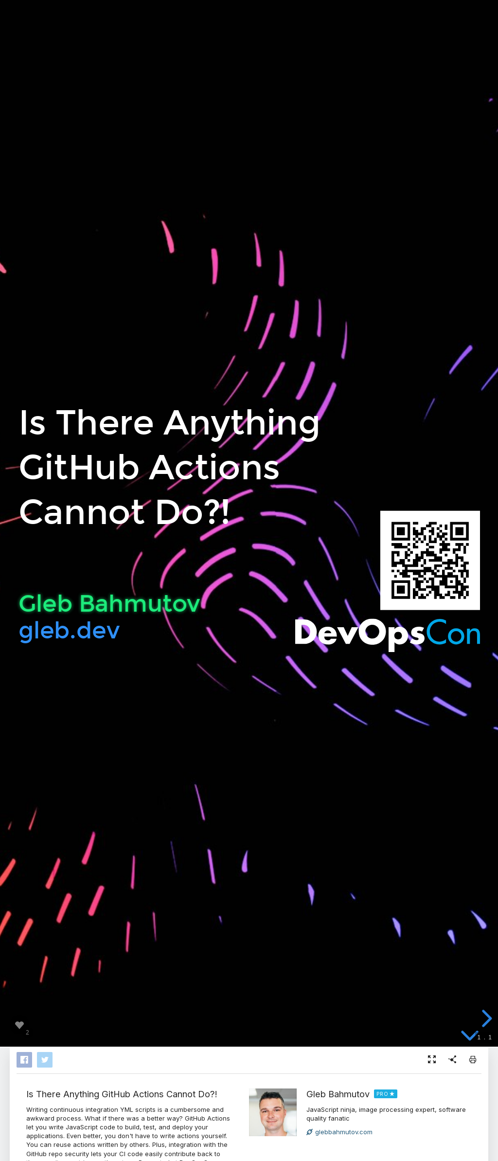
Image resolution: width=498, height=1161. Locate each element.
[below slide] (470, 1035)
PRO (382, 1094)
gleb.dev (69, 630)
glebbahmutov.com (339, 1132)
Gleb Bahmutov (338, 1093)
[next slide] (485, 1018)
